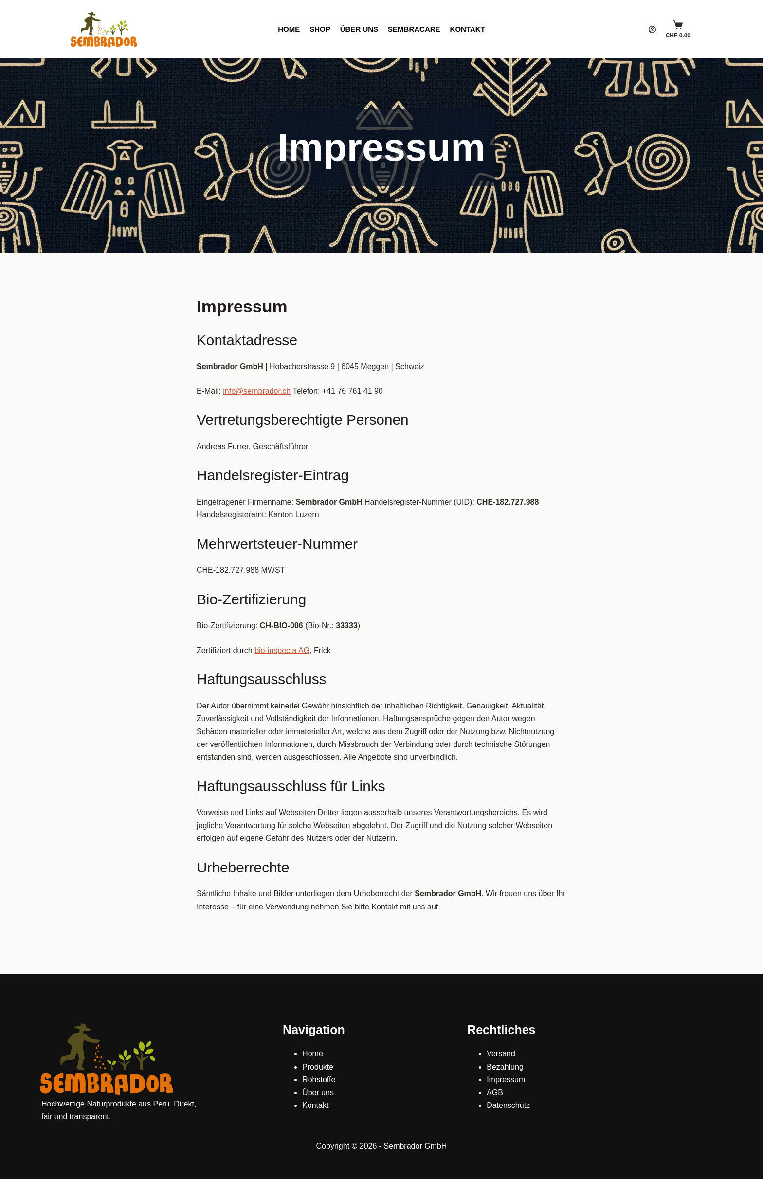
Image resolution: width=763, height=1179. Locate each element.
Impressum (506, 1079)
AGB (495, 1092)
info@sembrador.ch (257, 391)
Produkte (317, 1067)
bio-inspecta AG (281, 650)
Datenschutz (508, 1105)
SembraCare (414, 29)
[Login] (652, 29)
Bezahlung (505, 1067)
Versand (501, 1054)
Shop (319, 29)
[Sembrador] (104, 29)
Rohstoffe (318, 1079)
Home (289, 29)
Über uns (359, 29)
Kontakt (467, 29)
